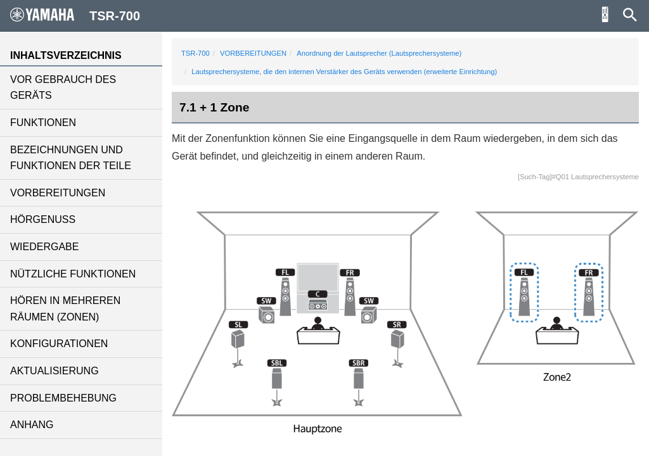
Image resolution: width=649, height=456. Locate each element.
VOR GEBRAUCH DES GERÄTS (63, 87)
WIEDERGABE (44, 246)
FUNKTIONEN (43, 122)
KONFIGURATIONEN (59, 343)
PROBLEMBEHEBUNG (63, 398)
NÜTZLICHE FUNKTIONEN (73, 274)
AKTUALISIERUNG (54, 370)
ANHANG (31, 424)
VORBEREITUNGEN (57, 192)
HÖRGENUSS (42, 219)
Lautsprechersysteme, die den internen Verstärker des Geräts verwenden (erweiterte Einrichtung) (344, 71)
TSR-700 (195, 53)
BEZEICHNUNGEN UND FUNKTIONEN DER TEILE (70, 158)
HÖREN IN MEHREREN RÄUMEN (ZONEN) (65, 308)
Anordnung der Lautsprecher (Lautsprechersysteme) (379, 53)
